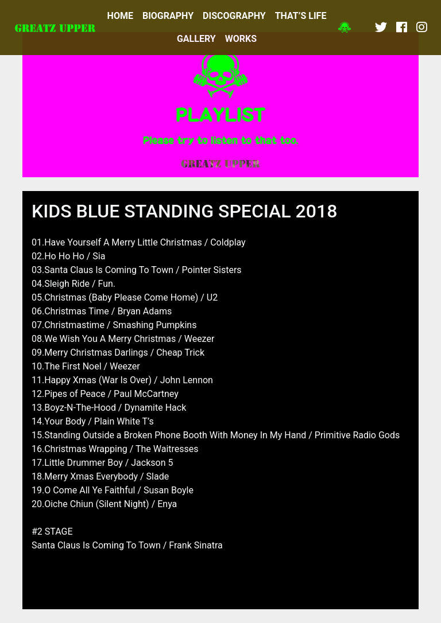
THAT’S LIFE (301, 15)
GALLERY (196, 38)
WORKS (241, 38)
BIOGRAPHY (168, 15)
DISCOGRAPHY (234, 15)
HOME (120, 15)
